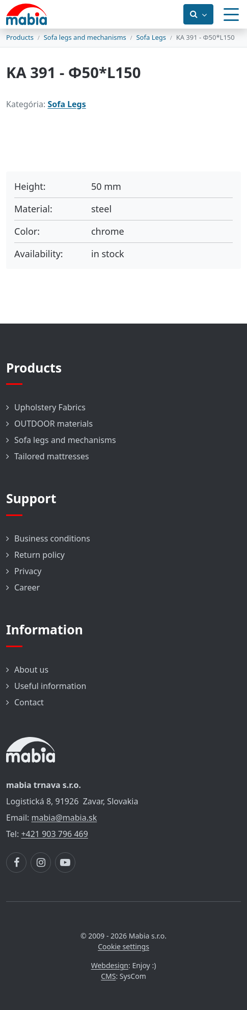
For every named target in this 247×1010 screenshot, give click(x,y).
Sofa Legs (151, 37)
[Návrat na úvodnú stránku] (26, 14)
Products (20, 37)
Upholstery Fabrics (50, 407)
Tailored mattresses (51, 456)
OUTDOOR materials (53, 423)
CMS (108, 976)
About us (31, 669)
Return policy (39, 554)
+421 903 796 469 (54, 834)
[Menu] (231, 14)
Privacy (27, 571)
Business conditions (52, 538)
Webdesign (109, 965)
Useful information (50, 686)
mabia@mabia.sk (64, 817)
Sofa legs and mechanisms (85, 37)
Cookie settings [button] (123, 946)
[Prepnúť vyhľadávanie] (198, 14)
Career (27, 587)
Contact (29, 702)
